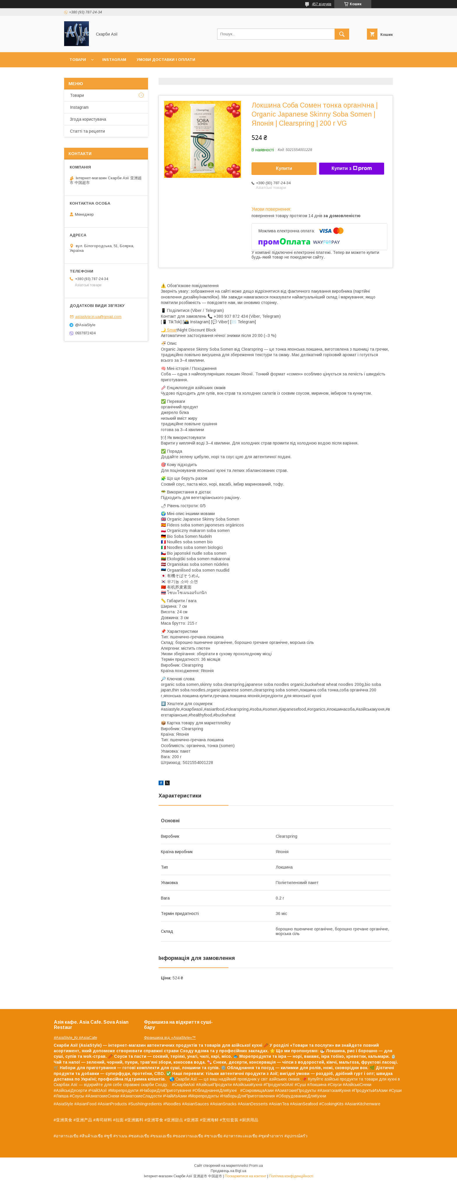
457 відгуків (321, 4)
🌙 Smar (169, 330)
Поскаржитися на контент (245, 1176)
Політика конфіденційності (291, 1176)
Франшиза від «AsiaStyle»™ (170, 1037)
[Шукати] (342, 34)
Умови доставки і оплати (166, 59)
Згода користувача (88, 119)
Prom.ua (256, 1166)
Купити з (351, 168)
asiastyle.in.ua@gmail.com (98, 317)
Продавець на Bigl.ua (228, 1171)
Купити (284, 168)
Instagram (114, 59)
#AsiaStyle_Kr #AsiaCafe (75, 1037)
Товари (77, 59)
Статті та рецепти (87, 131)
